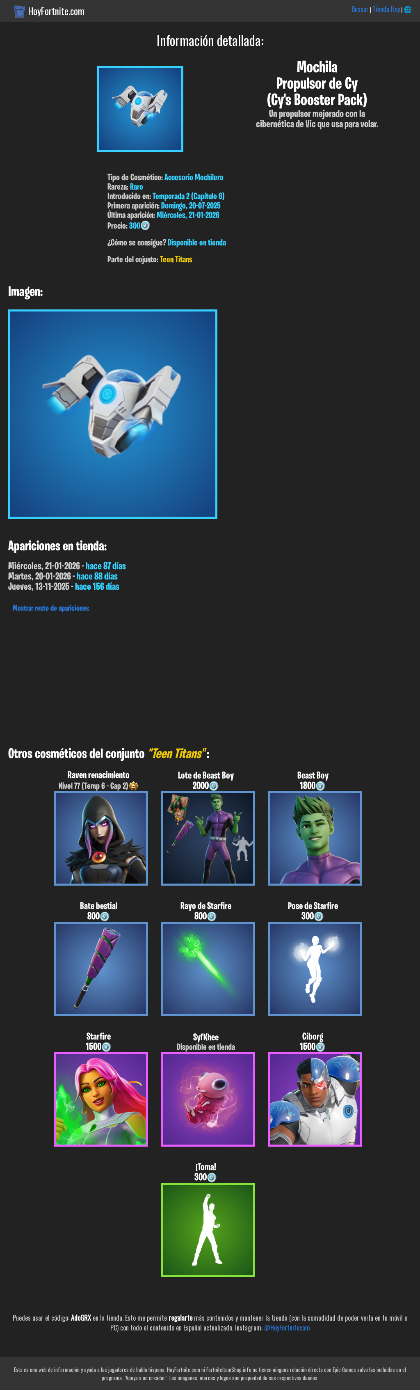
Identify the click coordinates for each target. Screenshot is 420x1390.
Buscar (360, 9)
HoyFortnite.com (56, 11)
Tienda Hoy (386, 9)
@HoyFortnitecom (287, 1328)
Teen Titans (176, 260)
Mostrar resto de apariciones (51, 609)
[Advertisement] (210, 677)
